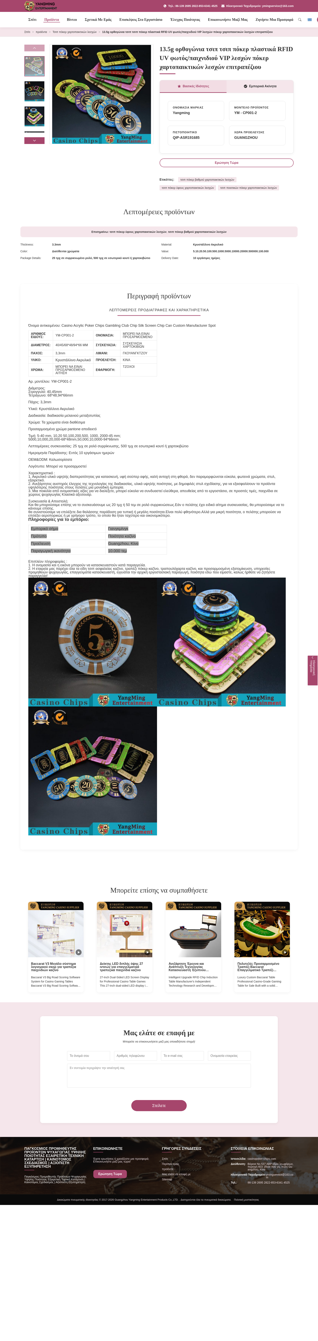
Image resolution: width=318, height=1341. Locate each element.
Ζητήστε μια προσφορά (274, 20)
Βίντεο (72, 20)
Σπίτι (32, 20)
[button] (34, 140)
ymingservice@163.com (279, 1176)
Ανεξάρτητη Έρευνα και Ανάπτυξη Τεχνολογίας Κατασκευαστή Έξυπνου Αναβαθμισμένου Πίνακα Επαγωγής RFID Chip (187, 967)
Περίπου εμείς (170, 1163)
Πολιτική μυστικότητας (246, 1199)
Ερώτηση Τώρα (226, 162)
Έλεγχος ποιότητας (185, 20)
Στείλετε (159, 1105)
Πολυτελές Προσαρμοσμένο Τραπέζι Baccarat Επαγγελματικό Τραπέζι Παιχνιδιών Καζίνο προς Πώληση (258, 967)
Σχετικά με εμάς (98, 20)
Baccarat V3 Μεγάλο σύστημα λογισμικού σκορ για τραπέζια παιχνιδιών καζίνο (53, 967)
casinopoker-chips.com (262, 1158)
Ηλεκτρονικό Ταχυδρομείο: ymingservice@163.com (257, 6)
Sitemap (167, 1179)
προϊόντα (41, 32)
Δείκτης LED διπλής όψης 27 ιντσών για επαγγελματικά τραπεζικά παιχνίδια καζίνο (121, 967)
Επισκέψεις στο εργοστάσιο (140, 20)
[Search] (299, 19)
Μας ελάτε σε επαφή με (176, 1174)
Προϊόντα (51, 20)
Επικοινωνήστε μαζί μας (228, 20)
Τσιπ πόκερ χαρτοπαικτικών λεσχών (75, 32)
